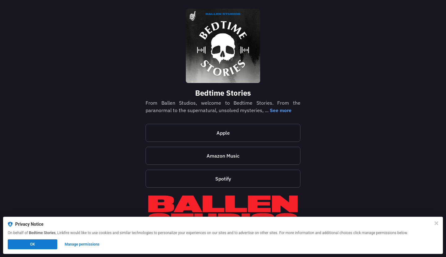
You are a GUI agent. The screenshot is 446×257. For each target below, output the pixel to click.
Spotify (223, 179)
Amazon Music (223, 156)
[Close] (436, 223)
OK (32, 244)
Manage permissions (82, 244)
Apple (223, 133)
